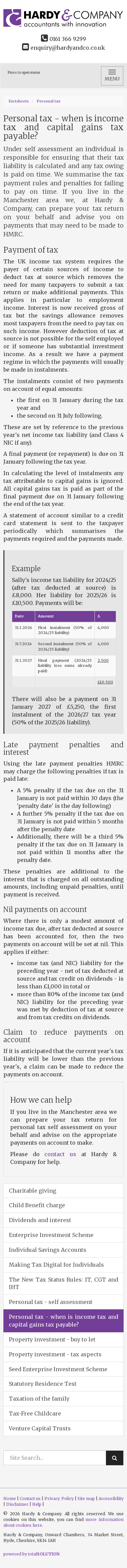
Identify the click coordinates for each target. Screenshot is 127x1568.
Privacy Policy (58, 1498)
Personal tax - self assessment (50, 1301)
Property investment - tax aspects (55, 1354)
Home (9, 1498)
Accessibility (111, 1498)
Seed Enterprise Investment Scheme (58, 1369)
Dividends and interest (40, 1220)
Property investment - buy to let (52, 1339)
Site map (86, 1498)
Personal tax (49, 101)
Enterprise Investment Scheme (51, 1235)
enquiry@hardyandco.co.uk (63, 47)
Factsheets (18, 101)
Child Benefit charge (37, 1205)
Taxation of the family (39, 1398)
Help (36, 1504)
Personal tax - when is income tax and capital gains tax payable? (63, 1320)
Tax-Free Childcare (35, 1413)
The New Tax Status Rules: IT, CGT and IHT (63, 1283)
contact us (60, 1154)
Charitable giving (32, 1190)
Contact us (30, 1498)
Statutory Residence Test (43, 1383)
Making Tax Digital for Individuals (56, 1264)
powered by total (31, 1554)
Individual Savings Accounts (47, 1249)
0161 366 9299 (63, 39)
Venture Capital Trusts (40, 1428)
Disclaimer (17, 1504)
